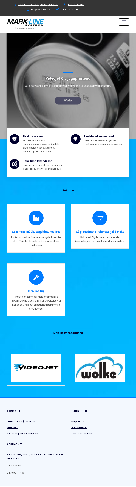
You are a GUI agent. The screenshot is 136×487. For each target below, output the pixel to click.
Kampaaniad (77, 410)
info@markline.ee (40, 9)
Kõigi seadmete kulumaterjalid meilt (100, 229)
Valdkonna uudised (81, 422)
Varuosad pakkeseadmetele (22, 422)
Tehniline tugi (36, 283)
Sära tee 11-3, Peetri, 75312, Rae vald (38, 4)
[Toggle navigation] (124, 22)
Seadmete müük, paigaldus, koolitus (36, 229)
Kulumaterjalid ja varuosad (21, 410)
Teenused (12, 416)
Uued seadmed (79, 416)
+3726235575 (76, 4)
